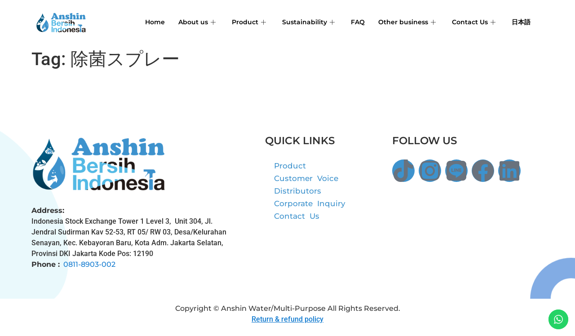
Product (241, 22)
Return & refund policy (287, 319)
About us (187, 22)
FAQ (351, 22)
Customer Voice (306, 178)
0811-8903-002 (89, 264)
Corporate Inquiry (309, 203)
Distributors (297, 190)
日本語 (520, 22)
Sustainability (301, 22)
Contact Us (471, 22)
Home (144, 22)
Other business (402, 22)
